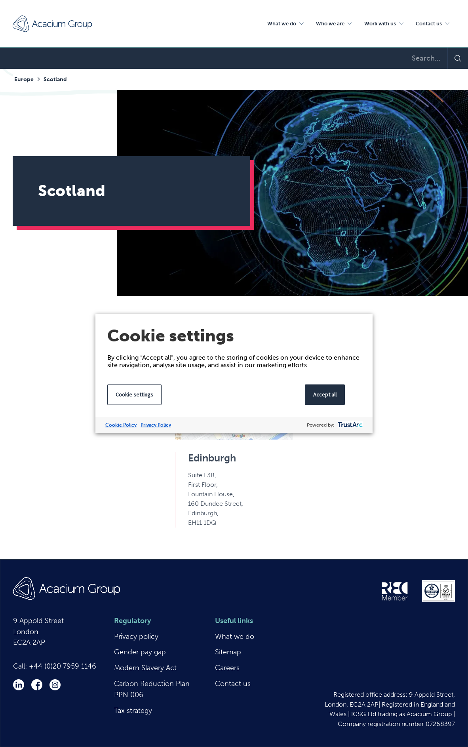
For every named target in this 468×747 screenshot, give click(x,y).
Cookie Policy (121, 425)
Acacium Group (52, 23)
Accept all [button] (325, 394)
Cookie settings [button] (134, 394)
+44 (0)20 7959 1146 (62, 666)
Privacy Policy (156, 425)
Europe (24, 79)
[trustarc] (349, 425)
